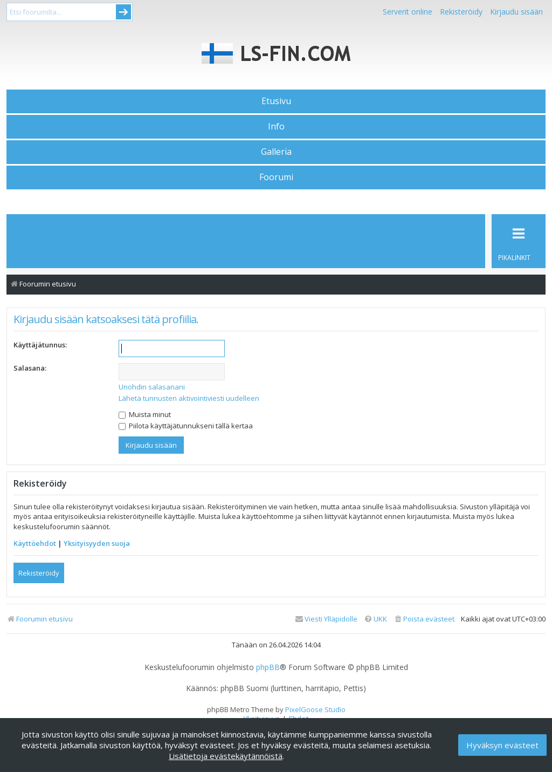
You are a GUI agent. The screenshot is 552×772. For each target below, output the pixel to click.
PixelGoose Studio (315, 709)
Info (276, 126)
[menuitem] (424, 619)
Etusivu (276, 101)
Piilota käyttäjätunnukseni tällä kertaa (186, 426)
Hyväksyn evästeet (502, 745)
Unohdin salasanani (152, 387)
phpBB (268, 667)
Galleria (276, 152)
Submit (123, 12)
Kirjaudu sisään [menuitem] (516, 11)
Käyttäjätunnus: (40, 345)
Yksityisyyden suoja (97, 543)
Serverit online (407, 11)
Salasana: (29, 368)
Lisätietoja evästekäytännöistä (225, 755)
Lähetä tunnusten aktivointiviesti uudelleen (189, 398)
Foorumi (276, 177)
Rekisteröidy (461, 11)
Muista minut (145, 414)
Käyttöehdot (34, 543)
